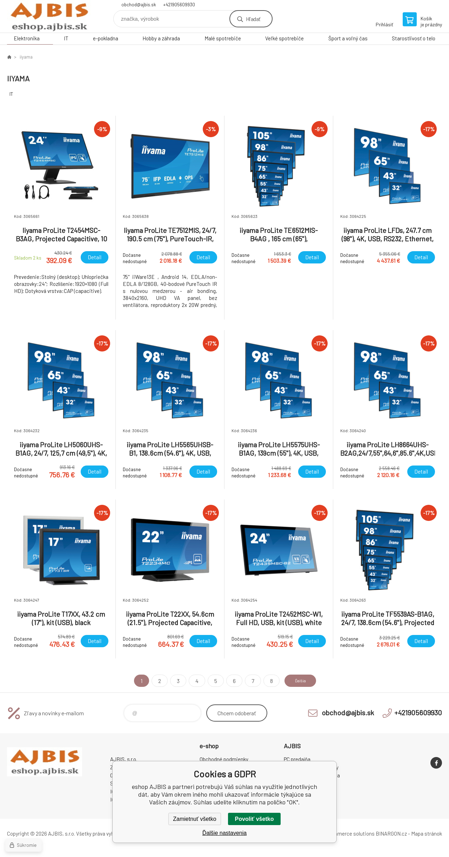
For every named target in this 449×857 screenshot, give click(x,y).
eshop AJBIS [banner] (49, 16)
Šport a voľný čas (348, 38)
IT (66, 38)
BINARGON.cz (391, 833)
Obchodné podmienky (224, 759)
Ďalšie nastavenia (224, 833)
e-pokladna (105, 38)
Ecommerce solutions (349, 833)
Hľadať (253, 18)
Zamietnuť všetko (194, 819)
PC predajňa (297, 759)
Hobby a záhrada (161, 38)
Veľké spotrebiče (284, 38)
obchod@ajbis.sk (138, 4)
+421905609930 (179, 4)
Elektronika (27, 38)
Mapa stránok (426, 833)
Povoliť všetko (254, 819)
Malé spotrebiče (223, 38)
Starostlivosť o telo (413, 38)
